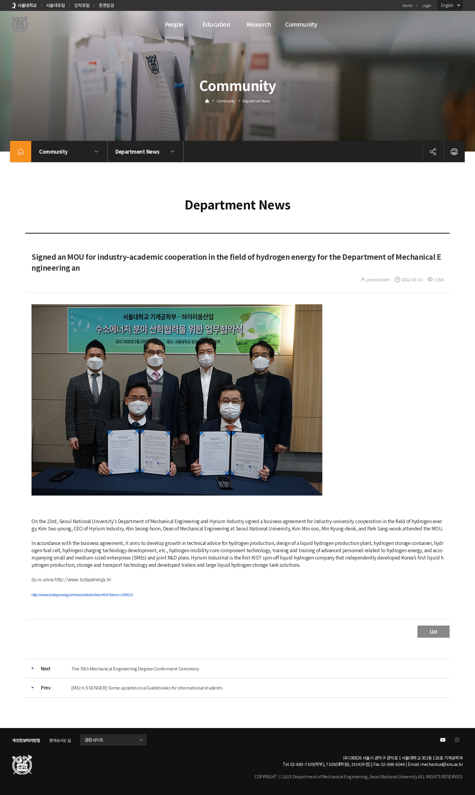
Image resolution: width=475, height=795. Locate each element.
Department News (256, 100)
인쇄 (454, 151)
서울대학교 (27, 5)
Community (301, 24)
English (447, 5)
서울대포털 (55, 5)
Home (407, 5)
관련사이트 (100, 740)
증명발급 (106, 5)
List (433, 631)
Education (216, 24)
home (20, 151)
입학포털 (81, 5)
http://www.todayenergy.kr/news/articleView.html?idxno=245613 (82, 595)
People (174, 24)
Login (426, 5)
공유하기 (432, 151)
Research (258, 24)
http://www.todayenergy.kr (83, 579)
